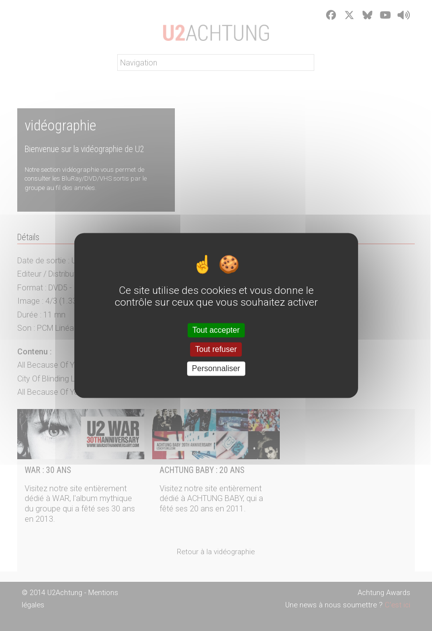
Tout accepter (215, 330)
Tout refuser (215, 349)
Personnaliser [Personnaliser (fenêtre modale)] (216, 368)
